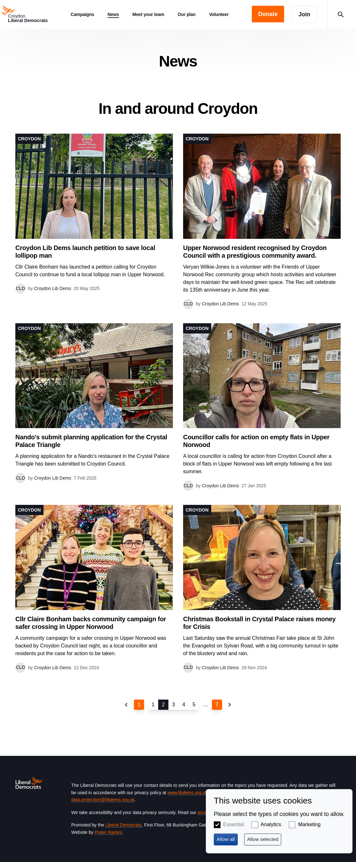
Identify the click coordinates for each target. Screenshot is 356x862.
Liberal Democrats (123, 824)
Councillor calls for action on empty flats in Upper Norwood (256, 441)
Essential (233, 824)
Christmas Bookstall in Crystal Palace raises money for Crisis (259, 622)
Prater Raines (108, 832)
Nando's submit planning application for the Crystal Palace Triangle (91, 441)
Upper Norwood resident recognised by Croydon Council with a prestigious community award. (255, 251)
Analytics (271, 824)
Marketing (309, 824)
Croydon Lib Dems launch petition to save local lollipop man (85, 251)
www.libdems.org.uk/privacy (194, 792)
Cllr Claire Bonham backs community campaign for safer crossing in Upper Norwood (90, 622)
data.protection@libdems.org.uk (103, 799)
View (94, 214)
